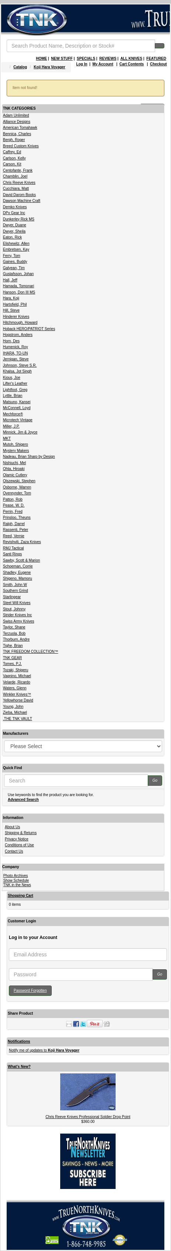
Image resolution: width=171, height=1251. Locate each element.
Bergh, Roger (14, 140)
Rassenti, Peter (15, 530)
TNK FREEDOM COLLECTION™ (30, 652)
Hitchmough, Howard (20, 323)
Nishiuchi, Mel (14, 463)
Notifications (19, 1041)
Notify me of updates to (44, 1050)
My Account (102, 64)
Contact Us (14, 851)
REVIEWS (107, 58)
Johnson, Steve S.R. (20, 365)
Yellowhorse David (18, 700)
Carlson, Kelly (14, 158)
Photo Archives (15, 876)
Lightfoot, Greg (15, 390)
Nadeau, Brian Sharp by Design (29, 457)
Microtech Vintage (18, 420)
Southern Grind (15, 591)
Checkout (158, 64)
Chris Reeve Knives (19, 183)
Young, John (13, 707)
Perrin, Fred (13, 512)
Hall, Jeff (10, 280)
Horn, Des (11, 341)
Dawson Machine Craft (21, 201)
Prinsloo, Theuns (17, 517)
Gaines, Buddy (15, 262)
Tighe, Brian (13, 646)
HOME (41, 58)
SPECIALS (86, 58)
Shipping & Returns (21, 833)
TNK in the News (17, 885)
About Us (12, 827)
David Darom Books (19, 195)
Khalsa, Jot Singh (17, 371)
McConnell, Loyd (16, 408)
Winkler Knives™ (17, 694)
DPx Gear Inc (14, 213)
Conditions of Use (19, 845)
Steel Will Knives (16, 603)
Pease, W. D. (13, 505)
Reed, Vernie (13, 536)
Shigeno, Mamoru (17, 578)
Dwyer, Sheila (14, 231)
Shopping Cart (20, 896)
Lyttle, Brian (12, 396)
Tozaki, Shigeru (15, 670)
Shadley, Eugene (17, 572)
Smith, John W (15, 585)
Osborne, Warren (17, 487)
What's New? (19, 1067)
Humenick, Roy (15, 347)
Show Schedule (16, 880)
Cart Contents (131, 64)
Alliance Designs (16, 122)
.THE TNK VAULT (17, 719)
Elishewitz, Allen (16, 243)
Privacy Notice (16, 839)
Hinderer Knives (16, 317)
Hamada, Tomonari (18, 286)
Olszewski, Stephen (19, 481)
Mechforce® (13, 414)
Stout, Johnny (14, 609)
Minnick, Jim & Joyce (20, 432)
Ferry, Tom (11, 256)
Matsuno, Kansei (17, 402)
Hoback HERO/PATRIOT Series (29, 329)
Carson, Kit (12, 164)
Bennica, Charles (17, 134)
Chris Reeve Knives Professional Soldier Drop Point (87, 1117)
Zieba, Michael (15, 712)
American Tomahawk (20, 128)
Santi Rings (12, 554)
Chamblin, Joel (15, 176)
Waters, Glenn (15, 688)
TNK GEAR (12, 658)
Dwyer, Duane (14, 225)
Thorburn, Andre (16, 639)
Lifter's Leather (15, 383)
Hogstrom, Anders (18, 335)
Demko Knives (15, 207)
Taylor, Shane (14, 627)
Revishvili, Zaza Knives (22, 542)
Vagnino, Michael (17, 676)
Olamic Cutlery (15, 475)
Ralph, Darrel (14, 524)
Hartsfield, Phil (15, 304)
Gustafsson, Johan (18, 274)
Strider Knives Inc (17, 615)
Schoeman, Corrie (18, 566)
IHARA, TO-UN (15, 353)
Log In (81, 64)
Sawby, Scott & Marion (21, 560)
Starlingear (12, 597)
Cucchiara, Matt (16, 188)
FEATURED (156, 58)
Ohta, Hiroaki (13, 469)
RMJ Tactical (13, 548)
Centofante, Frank (18, 170)
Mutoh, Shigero (15, 444)
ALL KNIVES (131, 58)
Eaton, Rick (12, 237)
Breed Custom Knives (21, 146)
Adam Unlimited (16, 115)
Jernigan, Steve (16, 359)
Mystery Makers (16, 451)
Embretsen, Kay (16, 249)
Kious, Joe (11, 378)
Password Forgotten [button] (30, 990)
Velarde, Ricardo (16, 682)
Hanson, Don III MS (19, 292)
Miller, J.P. (11, 426)
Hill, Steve (11, 310)
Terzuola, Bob (14, 633)
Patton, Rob (13, 499)
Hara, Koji (11, 298)
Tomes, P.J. (12, 664)
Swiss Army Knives (18, 621)
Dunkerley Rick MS (18, 219)
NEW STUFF (61, 58)
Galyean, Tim (14, 268)
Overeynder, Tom (17, 493)
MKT (7, 438)
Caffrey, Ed (12, 152)
